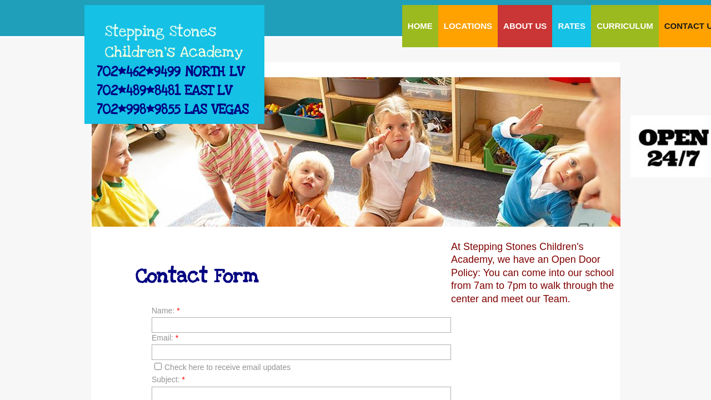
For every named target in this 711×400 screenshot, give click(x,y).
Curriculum (625, 26)
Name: (166, 310)
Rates (571, 26)
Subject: (168, 379)
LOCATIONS (468, 26)
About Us (525, 26)
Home (420, 26)
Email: (165, 337)
